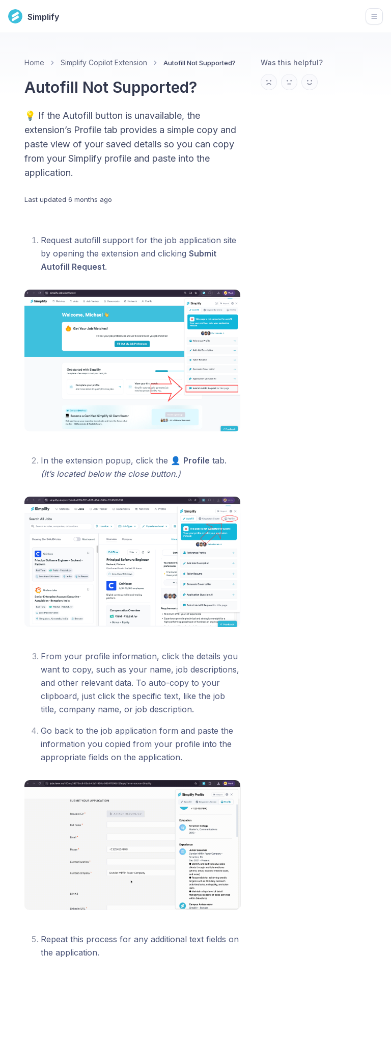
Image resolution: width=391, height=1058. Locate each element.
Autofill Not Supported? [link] (199, 63)
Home (34, 62)
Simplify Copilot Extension (104, 62)
